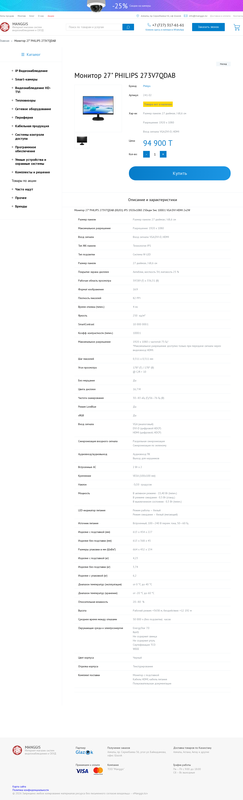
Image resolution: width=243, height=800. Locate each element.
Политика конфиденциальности (31, 790)
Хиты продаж (7, 16)
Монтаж (22, 16)
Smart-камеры (26, 79)
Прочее (21, 198)
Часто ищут (24, 189)
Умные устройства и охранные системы (30, 162)
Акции (51, 16)
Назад (223, 63)
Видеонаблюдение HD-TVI (33, 90)
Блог (31, 16)
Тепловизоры (25, 100)
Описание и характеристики (152, 199)
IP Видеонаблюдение (31, 71)
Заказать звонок (208, 27)
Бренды (21, 206)
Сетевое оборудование (33, 109)
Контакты (238, 15)
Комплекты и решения (32, 172)
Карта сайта (19, 786)
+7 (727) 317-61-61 (168, 25)
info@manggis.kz (195, 15)
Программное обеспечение (25, 149)
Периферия (24, 117)
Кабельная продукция (32, 126)
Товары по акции (24, 180)
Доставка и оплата (220, 15)
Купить (180, 173)
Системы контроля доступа (29, 136)
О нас (41, 16)
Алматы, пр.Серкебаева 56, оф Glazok (158, 15)
